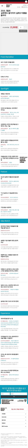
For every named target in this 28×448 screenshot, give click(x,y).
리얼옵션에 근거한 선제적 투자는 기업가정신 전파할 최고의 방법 (9, 158)
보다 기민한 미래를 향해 (7, 62)
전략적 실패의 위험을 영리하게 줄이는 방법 (9, 141)
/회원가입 (24, 7)
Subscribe (14, 417)
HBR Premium (14, 426)
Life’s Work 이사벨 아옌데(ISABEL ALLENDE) (9, 371)
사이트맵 (14, 414)
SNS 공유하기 (23, 31)
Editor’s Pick (5, 77)
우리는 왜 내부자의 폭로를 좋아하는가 (9, 355)
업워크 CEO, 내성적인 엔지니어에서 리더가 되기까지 (10, 286)
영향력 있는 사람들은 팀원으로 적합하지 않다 (9, 255)
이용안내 (14, 423)
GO (14, 396)
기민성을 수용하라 (6, 207)
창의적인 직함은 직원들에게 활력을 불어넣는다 (9, 227)
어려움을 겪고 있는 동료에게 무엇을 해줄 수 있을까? (9, 337)
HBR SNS (14, 420)
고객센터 (25, 5)
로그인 (18, 7)
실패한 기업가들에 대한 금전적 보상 (9, 241)
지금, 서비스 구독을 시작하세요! (17, 409)
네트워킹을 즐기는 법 (7, 318)
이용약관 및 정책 (18, 433)
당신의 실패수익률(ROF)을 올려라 (10, 178)
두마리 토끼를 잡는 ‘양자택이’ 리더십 (9, 109)
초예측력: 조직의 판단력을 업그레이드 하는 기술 (9, 125)
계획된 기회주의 (5, 94)
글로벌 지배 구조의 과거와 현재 (9, 301)
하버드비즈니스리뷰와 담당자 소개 (7, 433)
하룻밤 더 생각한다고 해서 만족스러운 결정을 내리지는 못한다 (9, 270)
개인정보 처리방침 (5, 434)
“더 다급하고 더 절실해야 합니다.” (9, 194)
